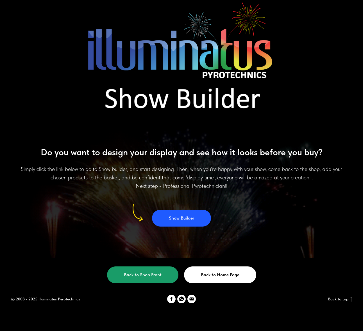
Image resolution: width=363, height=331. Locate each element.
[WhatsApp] (181, 299)
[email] (191, 299)
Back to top (340, 299)
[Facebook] (171, 299)
